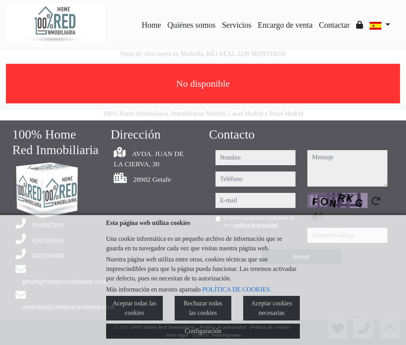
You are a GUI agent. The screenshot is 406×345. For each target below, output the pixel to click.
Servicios (236, 25)
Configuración (203, 331)
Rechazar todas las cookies (203, 308)
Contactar (334, 25)
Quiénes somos (192, 25)
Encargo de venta (285, 25)
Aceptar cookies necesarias (271, 308)
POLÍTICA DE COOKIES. (237, 289)
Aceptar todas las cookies (134, 308)
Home (151, 25)
